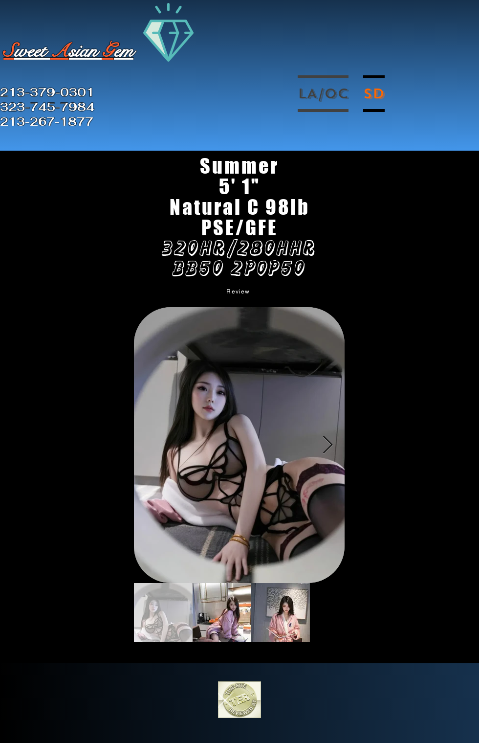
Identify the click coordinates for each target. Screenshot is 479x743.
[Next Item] (327, 445)
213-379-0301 (47, 92)
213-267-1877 (46, 121)
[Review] (239, 291)
